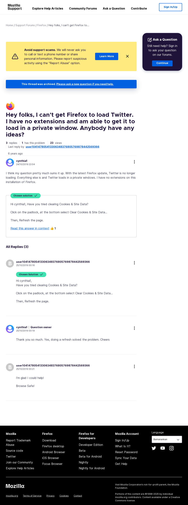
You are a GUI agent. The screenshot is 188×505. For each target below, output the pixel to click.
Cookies (64, 495)
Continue (162, 63)
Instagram (171, 448)
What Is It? (122, 446)
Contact (78, 495)
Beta (82, 450)
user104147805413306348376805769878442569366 (62, 146)
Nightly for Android (92, 468)
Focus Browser (52, 464)
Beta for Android (90, 456)
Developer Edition (91, 445)
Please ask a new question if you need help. (85, 84)
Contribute (139, 8)
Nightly (83, 462)
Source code (14, 450)
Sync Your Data (126, 458)
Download (49, 440)
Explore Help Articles (47, 8)
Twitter (11, 456)
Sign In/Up (170, 7)
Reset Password (126, 452)
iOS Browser (50, 458)
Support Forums (25, 25)
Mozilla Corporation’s (131, 484)
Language (158, 432)
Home (9, 25)
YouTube (162, 448)
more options (134, 162)
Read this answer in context (29, 228)
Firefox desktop (53, 446)
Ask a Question (114, 8)
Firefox (41, 25)
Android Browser (53, 452)
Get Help (121, 464)
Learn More (107, 56)
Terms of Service (32, 495)
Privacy (50, 495)
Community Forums (83, 8)
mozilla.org (12, 495)
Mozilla (15, 486)
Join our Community (19, 462)
